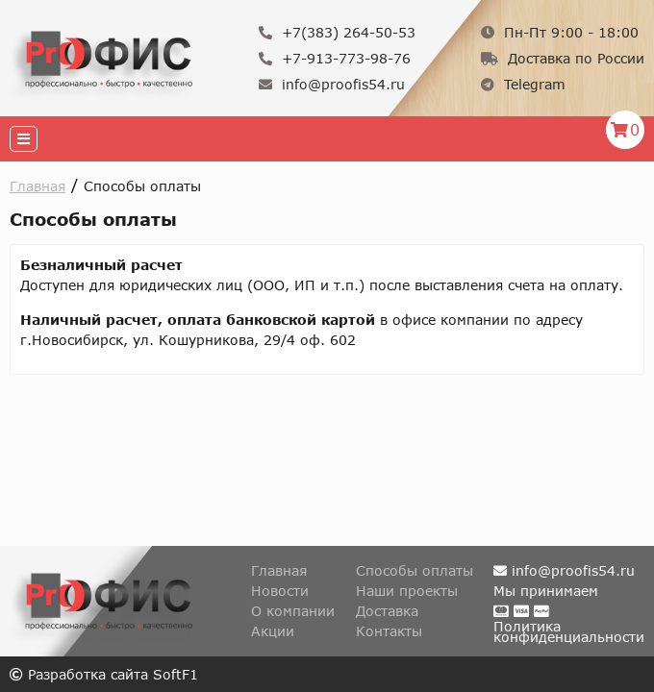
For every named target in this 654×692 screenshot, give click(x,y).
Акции (272, 631)
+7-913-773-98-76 (335, 58)
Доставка (387, 611)
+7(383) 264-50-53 (337, 32)
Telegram (523, 84)
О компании (293, 611)
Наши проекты (407, 590)
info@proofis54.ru (332, 84)
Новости (280, 590)
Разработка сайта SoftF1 (104, 674)
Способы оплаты (414, 570)
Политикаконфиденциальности (568, 631)
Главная (37, 186)
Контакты (389, 631)
